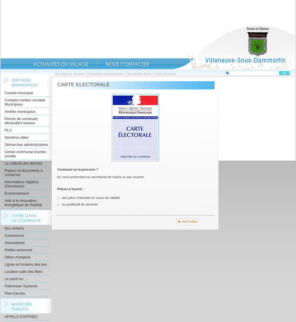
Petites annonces (18, 250)
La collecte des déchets (23, 163)
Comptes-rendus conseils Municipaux (25, 102)
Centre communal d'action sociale (25, 154)
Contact (127, 64)
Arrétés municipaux (20, 112)
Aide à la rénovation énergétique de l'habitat (23, 203)
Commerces (14, 236)
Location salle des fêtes (23, 272)
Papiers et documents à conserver (24, 173)
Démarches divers (139, 74)
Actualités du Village (61, 64)
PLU (8, 130)
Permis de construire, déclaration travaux (22, 121)
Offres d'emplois (17, 257)
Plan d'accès (15, 293)
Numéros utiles (17, 137)
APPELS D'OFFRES (21, 317)
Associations (15, 243)
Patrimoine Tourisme (21, 286)
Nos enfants (14, 228)
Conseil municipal (19, 93)
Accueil (233, 47)
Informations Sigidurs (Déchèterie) (22, 184)
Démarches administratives (105, 74)
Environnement (17, 193)
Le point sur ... (16, 279)
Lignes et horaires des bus (26, 264)
